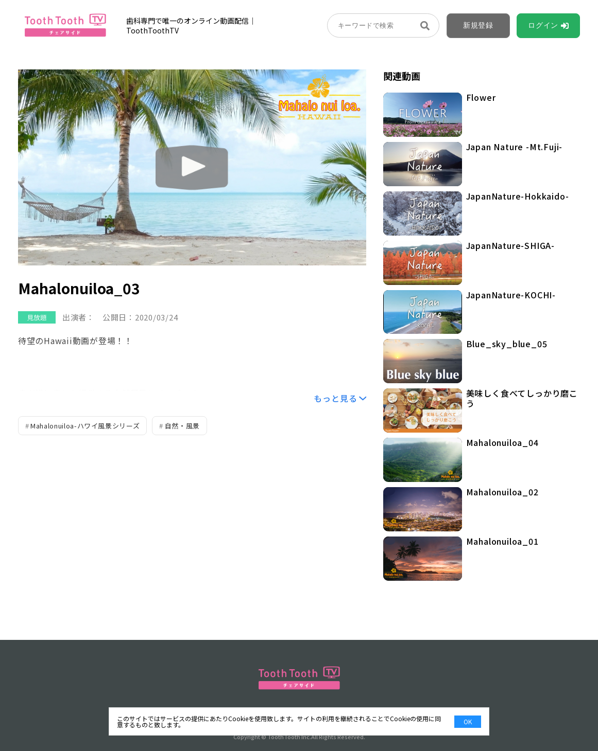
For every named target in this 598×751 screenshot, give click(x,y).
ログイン (543, 25)
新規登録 (478, 25)
